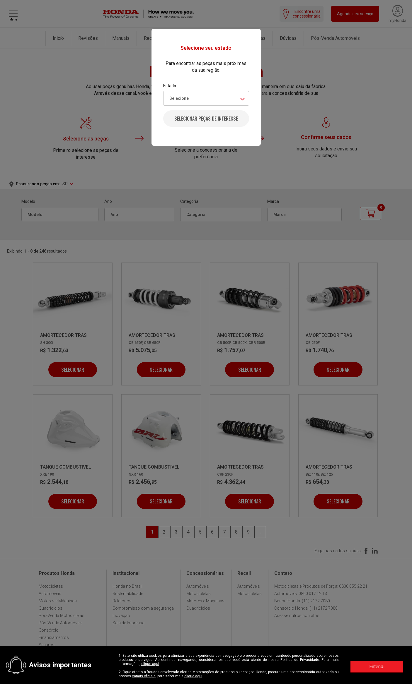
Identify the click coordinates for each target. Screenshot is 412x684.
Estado (169, 85)
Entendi (376, 666)
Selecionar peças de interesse (206, 118)
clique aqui (150, 664)
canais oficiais (144, 676)
